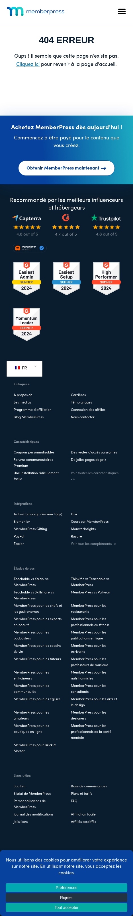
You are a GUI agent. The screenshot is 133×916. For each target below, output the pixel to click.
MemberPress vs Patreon (90, 592)
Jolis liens (21, 822)
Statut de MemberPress (32, 794)
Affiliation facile (83, 814)
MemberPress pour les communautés (31, 689)
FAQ (74, 801)
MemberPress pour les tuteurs (37, 659)
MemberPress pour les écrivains (88, 649)
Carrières (78, 395)
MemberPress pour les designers (88, 715)
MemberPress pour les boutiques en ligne (31, 729)
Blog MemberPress (29, 417)
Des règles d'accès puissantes (94, 452)
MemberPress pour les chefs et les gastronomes (38, 609)
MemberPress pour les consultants (88, 689)
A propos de (23, 395)
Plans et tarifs (81, 794)
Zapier (19, 544)
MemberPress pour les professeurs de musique (89, 662)
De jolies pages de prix (88, 460)
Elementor (22, 522)
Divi (74, 514)
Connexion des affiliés (88, 410)
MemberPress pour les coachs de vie (37, 649)
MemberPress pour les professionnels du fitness (90, 622)
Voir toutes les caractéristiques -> (94, 476)
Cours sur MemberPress (90, 522)
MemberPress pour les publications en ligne (88, 635)
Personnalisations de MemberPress (30, 804)
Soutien (20, 786)
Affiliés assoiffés (83, 822)
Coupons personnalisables (34, 452)
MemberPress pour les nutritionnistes (88, 675)
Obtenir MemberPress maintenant (66, 168)
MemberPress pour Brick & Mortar (35, 748)
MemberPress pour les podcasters (31, 635)
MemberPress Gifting (30, 529)
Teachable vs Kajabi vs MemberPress (31, 582)
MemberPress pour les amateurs (31, 715)
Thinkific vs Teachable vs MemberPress (90, 582)
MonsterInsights (83, 529)
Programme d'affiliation (33, 410)
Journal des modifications (33, 814)
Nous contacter (83, 417)
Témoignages (81, 402)
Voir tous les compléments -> (93, 544)
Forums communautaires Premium (33, 463)
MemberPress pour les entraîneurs (31, 675)
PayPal (19, 536)
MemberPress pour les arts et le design (94, 702)
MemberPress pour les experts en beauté (38, 622)
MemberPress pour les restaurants (88, 609)
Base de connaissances (89, 786)
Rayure (76, 536)
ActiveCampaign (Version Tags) (38, 514)
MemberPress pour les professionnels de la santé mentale (91, 732)
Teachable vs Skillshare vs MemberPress (34, 595)
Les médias (22, 402)
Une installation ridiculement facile (36, 476)
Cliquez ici (28, 64)
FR (21, 368)
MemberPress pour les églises (37, 699)
